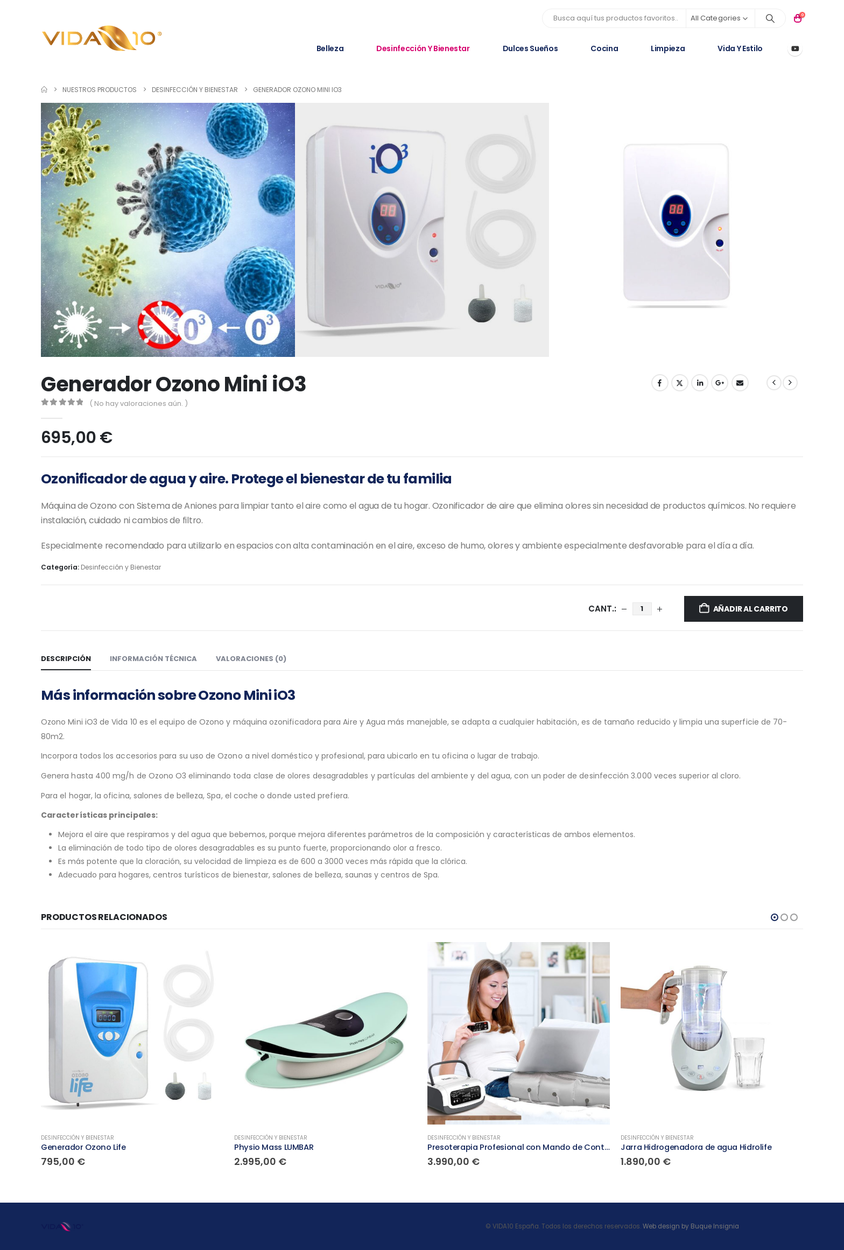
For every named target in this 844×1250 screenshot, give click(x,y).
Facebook (660, 382)
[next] (790, 382)
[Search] (770, 18)
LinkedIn (699, 382)
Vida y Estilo (740, 48)
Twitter (679, 382)
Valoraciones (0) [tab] (251, 659)
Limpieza (668, 48)
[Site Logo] (102, 38)
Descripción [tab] (66, 659)
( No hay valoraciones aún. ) (138, 403)
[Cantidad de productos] (642, 608)
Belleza (330, 48)
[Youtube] (795, 48)
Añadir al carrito (750, 608)
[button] (774, 917)
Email (740, 382)
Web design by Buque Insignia (691, 1226)
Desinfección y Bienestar (423, 48)
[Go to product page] (132, 1033)
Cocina (604, 48)
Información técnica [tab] (153, 659)
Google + (719, 382)
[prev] (774, 382)
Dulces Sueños (530, 48)
